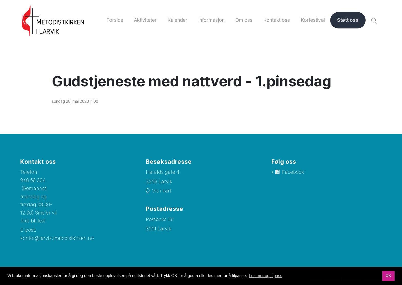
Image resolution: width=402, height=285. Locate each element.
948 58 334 (33, 180)
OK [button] (388, 276)
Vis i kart (161, 191)
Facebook (293, 173)
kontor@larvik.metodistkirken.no (57, 238)
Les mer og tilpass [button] (265, 275)
